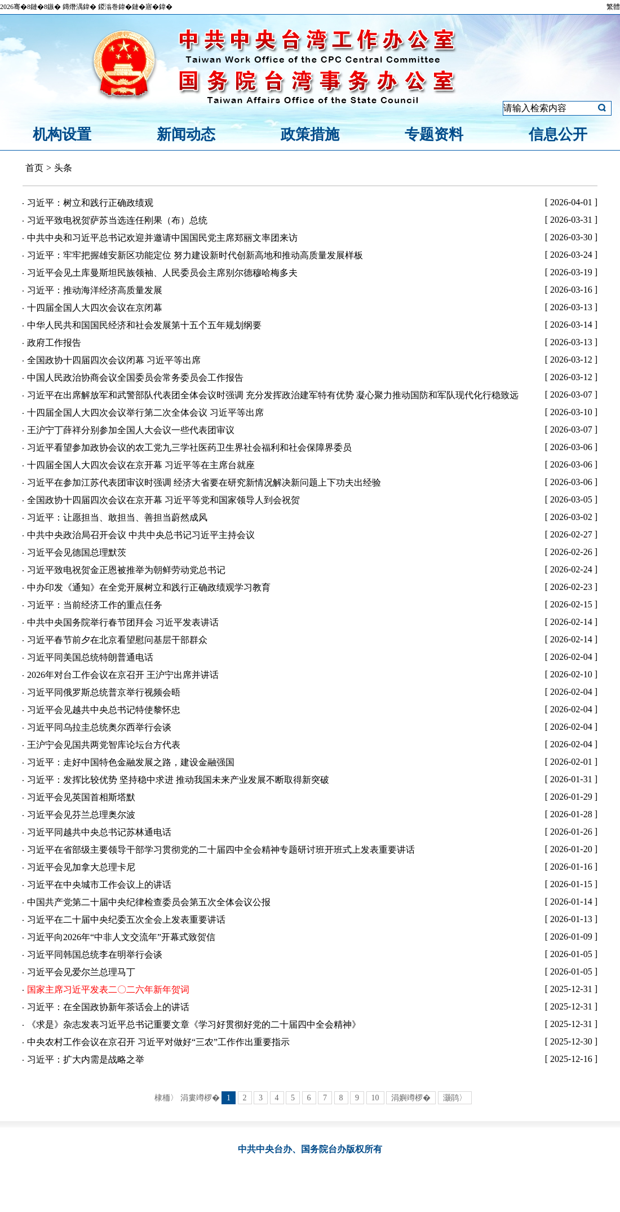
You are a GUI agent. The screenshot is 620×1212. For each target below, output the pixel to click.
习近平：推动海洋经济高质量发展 (94, 290)
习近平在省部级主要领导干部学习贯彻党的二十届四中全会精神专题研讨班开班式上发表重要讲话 (221, 849)
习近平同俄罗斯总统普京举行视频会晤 (103, 692)
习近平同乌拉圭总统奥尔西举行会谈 (99, 727)
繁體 (613, 7)
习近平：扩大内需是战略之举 (85, 1059)
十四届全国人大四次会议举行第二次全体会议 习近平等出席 (145, 412)
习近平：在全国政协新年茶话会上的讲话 (108, 1007)
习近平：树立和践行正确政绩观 (90, 203)
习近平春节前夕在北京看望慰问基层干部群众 (117, 640)
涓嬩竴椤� (411, 1098)
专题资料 (434, 134)
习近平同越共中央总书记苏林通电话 (99, 832)
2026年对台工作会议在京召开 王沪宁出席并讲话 (123, 675)
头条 (63, 168)
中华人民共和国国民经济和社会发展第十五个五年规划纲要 (144, 325)
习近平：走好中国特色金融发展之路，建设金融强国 (130, 762)
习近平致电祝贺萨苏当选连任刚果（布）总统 (117, 220)
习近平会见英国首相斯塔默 (81, 797)
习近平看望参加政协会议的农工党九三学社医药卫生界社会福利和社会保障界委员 (189, 447)
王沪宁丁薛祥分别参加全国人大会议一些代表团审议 (130, 430)
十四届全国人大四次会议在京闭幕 (94, 307)
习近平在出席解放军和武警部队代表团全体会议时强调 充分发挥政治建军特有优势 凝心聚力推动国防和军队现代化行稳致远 (273, 395)
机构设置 (62, 134)
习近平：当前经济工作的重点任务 (94, 605)
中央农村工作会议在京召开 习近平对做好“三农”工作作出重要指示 (158, 1042)
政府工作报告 (54, 342)
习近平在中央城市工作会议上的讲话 (99, 884)
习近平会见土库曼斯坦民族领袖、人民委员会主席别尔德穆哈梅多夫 (162, 272)
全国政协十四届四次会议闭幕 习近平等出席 (114, 360)
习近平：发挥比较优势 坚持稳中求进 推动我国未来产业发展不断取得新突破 (178, 780)
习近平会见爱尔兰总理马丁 (81, 972)
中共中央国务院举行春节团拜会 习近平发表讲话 (123, 622)
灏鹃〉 (455, 1098)
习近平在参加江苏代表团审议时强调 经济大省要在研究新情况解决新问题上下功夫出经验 (204, 482)
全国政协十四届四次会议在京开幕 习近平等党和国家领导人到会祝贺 (163, 500)
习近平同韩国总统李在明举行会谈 (94, 954)
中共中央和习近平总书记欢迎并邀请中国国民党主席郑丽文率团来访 (162, 238)
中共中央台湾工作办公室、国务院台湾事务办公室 (310, 52)
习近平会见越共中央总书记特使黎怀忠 (103, 710)
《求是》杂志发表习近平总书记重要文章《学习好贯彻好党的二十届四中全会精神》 (194, 1024)
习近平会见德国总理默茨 (76, 552)
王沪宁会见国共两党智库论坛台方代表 (103, 745)
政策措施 (310, 134)
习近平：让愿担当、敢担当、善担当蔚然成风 (117, 517)
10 (375, 1098)
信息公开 (558, 134)
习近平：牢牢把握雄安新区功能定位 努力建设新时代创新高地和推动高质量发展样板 (195, 255)
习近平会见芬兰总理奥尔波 (81, 814)
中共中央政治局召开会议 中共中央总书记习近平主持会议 (141, 535)
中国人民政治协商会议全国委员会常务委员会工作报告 (135, 377)
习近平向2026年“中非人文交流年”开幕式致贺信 (121, 937)
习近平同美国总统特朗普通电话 (90, 657)
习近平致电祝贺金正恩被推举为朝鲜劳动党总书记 (126, 570)
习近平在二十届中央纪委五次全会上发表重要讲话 (126, 919)
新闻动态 (186, 134)
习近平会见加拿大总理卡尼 (81, 867)
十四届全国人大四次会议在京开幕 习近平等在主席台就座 (141, 465)
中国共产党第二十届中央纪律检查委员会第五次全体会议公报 (149, 902)
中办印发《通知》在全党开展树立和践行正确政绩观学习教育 (149, 587)
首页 (34, 168)
